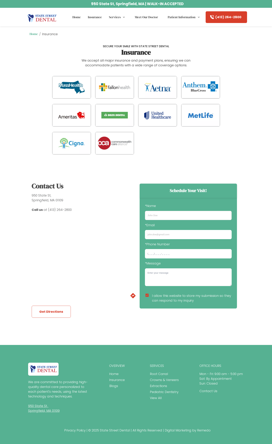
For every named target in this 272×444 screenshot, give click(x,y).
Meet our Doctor (146, 17)
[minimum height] (188, 277)
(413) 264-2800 (228, 17)
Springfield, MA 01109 (47, 200)
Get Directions (51, 311)
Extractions (158, 386)
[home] (42, 17)
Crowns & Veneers (164, 380)
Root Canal (159, 374)
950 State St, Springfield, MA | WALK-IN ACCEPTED (137, 3)
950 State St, (41, 195)
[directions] (133, 297)
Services (117, 17)
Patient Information (184, 17)
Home (76, 17)
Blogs (113, 386)
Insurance (95, 17)
